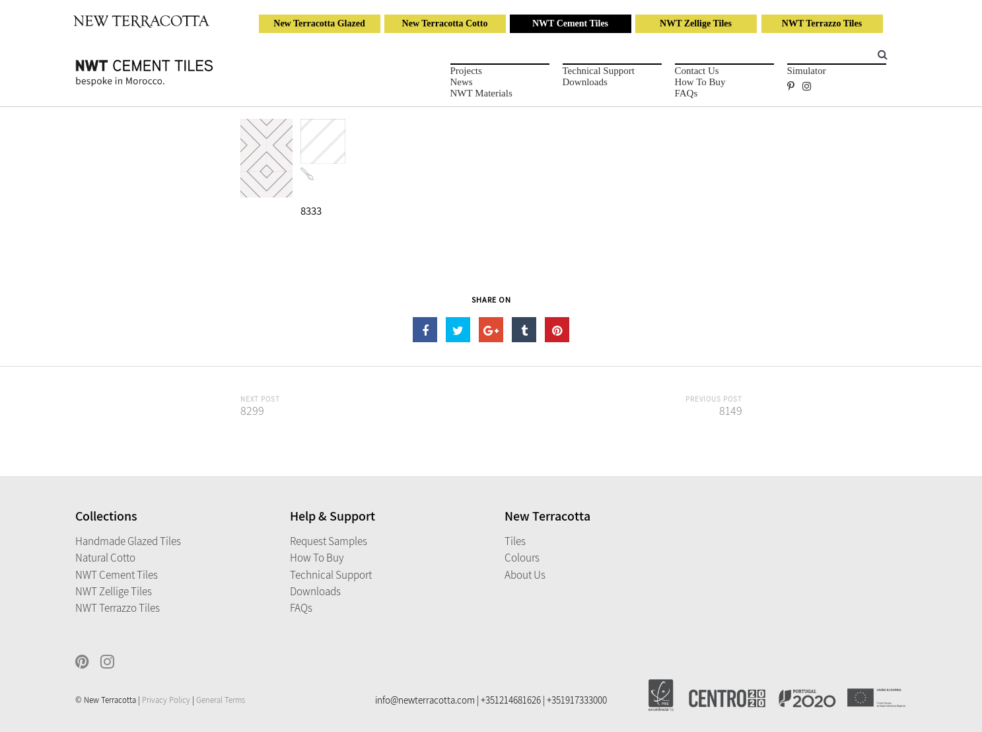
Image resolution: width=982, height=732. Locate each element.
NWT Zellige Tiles (696, 23)
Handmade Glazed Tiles (128, 541)
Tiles (515, 541)
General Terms (220, 700)
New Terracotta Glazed (319, 23)
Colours (522, 557)
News (461, 82)
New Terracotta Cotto (445, 23)
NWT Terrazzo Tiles (822, 23)
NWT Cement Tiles (570, 23)
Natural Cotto (105, 557)
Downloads (585, 82)
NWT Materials (481, 93)
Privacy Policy (166, 700)
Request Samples (328, 541)
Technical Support (599, 70)
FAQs (686, 93)
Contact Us (697, 70)
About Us (525, 574)
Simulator (806, 70)
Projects (466, 70)
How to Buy (700, 82)
